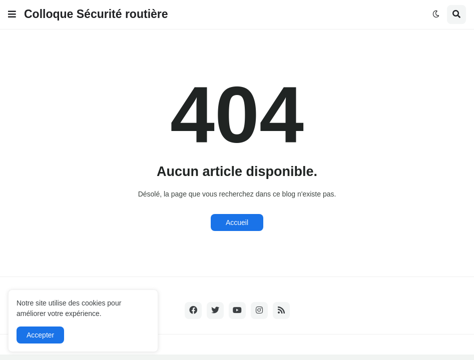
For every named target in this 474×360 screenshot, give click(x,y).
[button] (12, 14)
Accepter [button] (40, 335)
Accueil (237, 222)
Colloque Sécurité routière (96, 14)
